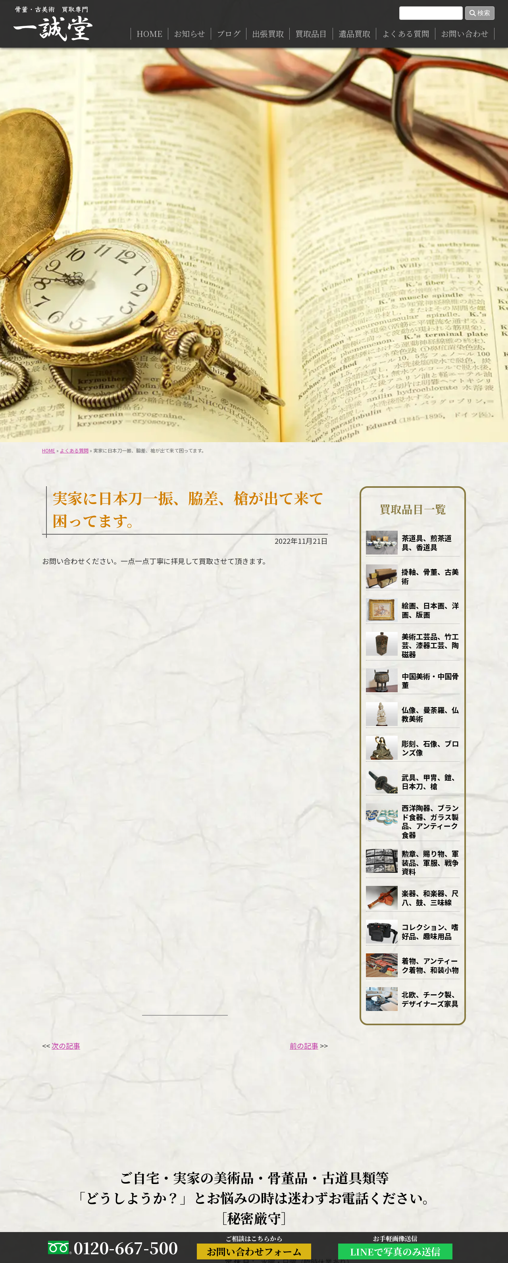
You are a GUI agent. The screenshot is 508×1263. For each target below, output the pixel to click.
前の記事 (304, 1045)
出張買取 (268, 33)
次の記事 (66, 1045)
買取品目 (311, 33)
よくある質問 (405, 33)
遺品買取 (354, 33)
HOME (149, 33)
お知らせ (189, 33)
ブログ (229, 33)
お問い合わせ (465, 33)
